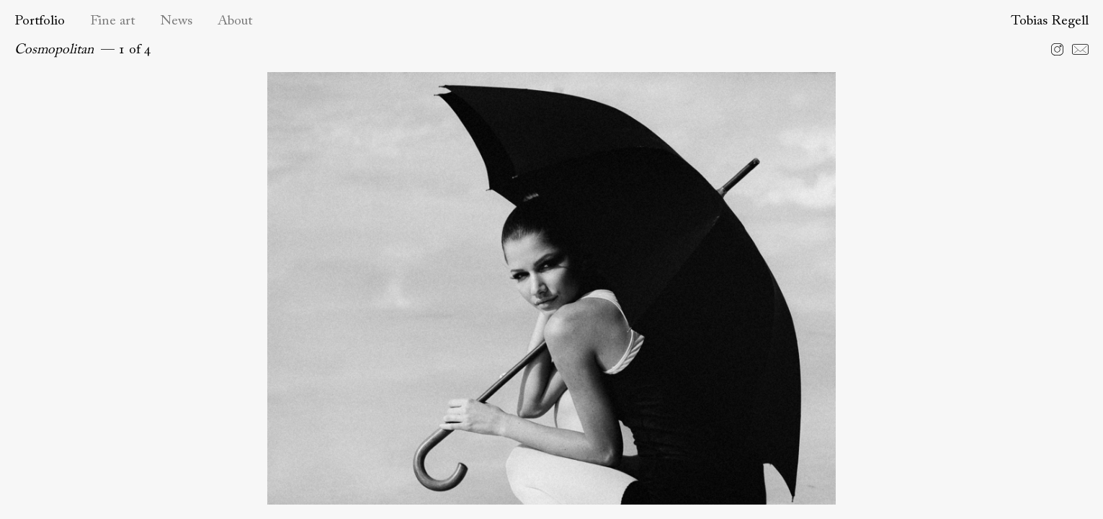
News (176, 21)
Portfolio (39, 21)
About (235, 21)
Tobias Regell (1050, 21)
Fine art (112, 21)
